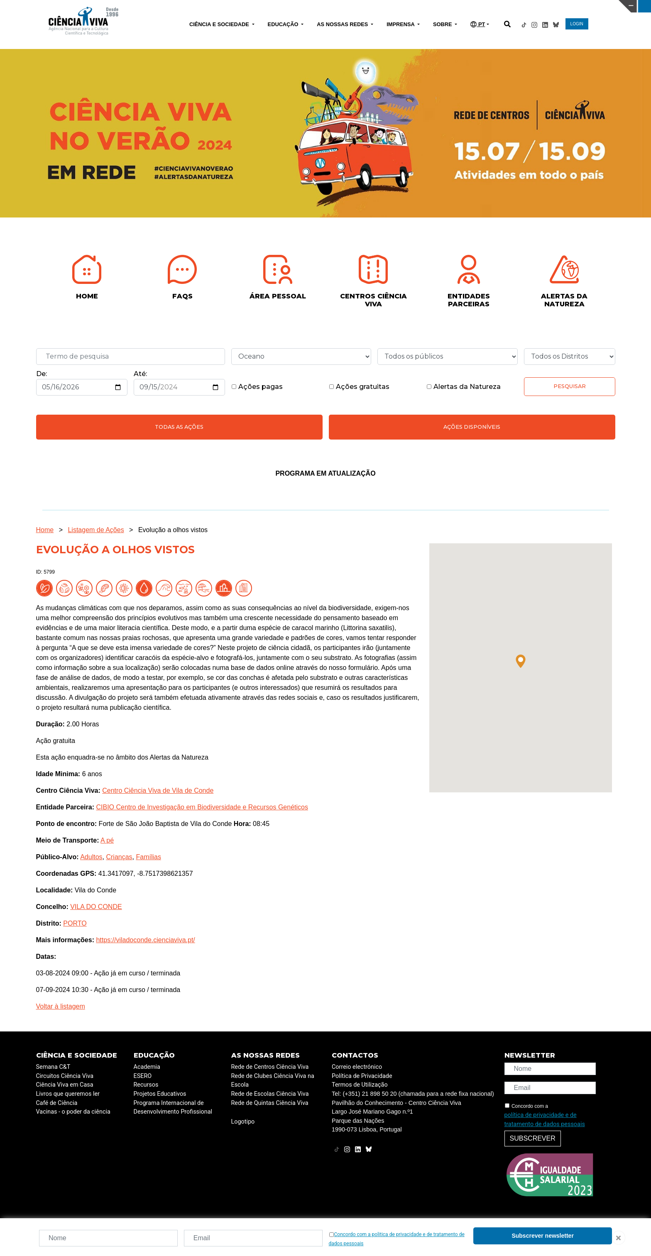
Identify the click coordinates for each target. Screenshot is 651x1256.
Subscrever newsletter (542, 1235)
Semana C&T (53, 1066)
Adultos (91, 856)
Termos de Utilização (360, 1084)
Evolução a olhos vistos (173, 529)
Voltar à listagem (60, 1006)
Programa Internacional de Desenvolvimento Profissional (173, 1108)
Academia (147, 1066)
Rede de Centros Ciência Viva (270, 1066)
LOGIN (576, 24)
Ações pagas (257, 387)
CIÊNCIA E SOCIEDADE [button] (219, 24)
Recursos (146, 1084)
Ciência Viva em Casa (64, 1084)
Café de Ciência (57, 1103)
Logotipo (243, 1121)
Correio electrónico (357, 1066)
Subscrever (533, 1138)
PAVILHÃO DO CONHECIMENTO (288, 5)
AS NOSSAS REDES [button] (343, 24)
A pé (107, 840)
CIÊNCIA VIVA (433, 6)
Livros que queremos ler (68, 1093)
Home (45, 529)
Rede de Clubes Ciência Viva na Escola (272, 1081)
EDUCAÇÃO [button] (284, 24)
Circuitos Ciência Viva (65, 1076)
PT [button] (477, 24)
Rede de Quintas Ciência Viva (269, 1103)
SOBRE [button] (443, 24)
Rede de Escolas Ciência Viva (270, 1093)
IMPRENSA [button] (401, 24)
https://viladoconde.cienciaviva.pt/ (145, 939)
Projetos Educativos (160, 1093)
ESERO (143, 1076)
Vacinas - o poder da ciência (73, 1111)
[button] (520, 661)
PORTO (74, 923)
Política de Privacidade (362, 1076)
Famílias (148, 856)
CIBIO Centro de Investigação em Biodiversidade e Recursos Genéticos (202, 807)
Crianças (119, 856)
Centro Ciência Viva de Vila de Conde (157, 790)
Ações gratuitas (359, 387)
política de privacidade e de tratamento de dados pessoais (544, 1120)
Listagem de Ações (96, 529)
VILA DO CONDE (96, 906)
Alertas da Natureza (463, 387)
